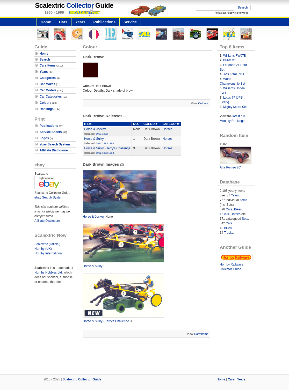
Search (45, 59)
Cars (63, 22)
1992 (104, 133)
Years (80, 22)
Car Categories (51, 96)
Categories (48, 78)
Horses (167, 129)
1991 (98, 133)
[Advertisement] (144, 356)
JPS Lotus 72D (233, 74)
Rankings (47, 109)
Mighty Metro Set (235, 107)
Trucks (224, 214)
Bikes (238, 209)
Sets (245, 218)
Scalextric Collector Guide (82, 379)
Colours (45, 103)
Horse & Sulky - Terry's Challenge (107, 148)
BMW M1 (229, 60)
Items (243, 200)
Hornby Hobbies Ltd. (48, 272)
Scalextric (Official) (47, 244)
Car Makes (47, 84)
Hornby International (48, 253)
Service (130, 22)
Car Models (48, 90)
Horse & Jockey (95, 129)
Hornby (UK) (43, 249)
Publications (104, 22)
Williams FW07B (234, 55)
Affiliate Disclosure (54, 150)
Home (46, 22)
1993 (104, 143)
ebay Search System (55, 144)
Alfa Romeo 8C (230, 167)
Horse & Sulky (94, 139)
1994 (111, 143)
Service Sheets (51, 132)
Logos (44, 138)
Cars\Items (47, 65)
